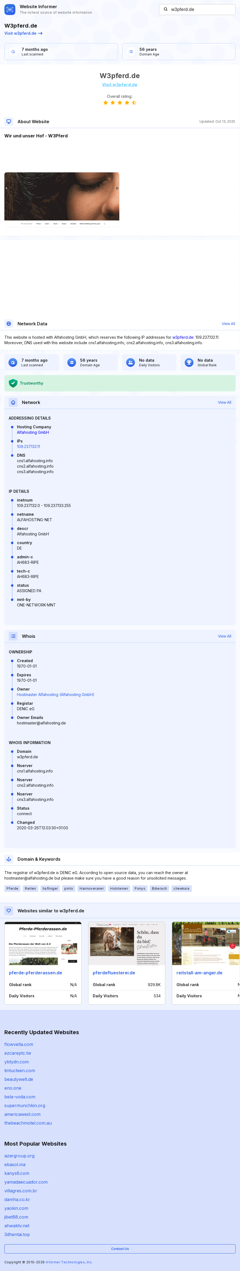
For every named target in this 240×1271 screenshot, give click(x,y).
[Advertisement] (119, 155)
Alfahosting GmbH (33, 432)
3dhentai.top (17, 1234)
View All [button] (228, 324)
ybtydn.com (16, 1061)
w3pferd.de (182, 337)
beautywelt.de (18, 1079)
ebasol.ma (14, 1164)
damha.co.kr (17, 1199)
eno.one (12, 1088)
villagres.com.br (20, 1190)
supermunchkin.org (24, 1105)
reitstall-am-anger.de (199, 972)
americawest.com (22, 1114)
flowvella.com (18, 1044)
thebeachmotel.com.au (28, 1123)
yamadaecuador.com (26, 1182)
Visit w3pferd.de (23, 33)
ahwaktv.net (16, 1225)
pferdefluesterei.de (114, 972)
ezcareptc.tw (17, 1053)
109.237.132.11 (28, 446)
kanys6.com (16, 1173)
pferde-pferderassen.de (35, 972)
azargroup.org (19, 1155)
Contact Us (120, 1249)
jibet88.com (16, 1217)
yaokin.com (16, 1208)
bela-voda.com (19, 1096)
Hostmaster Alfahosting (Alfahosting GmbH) (55, 694)
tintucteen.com (19, 1070)
